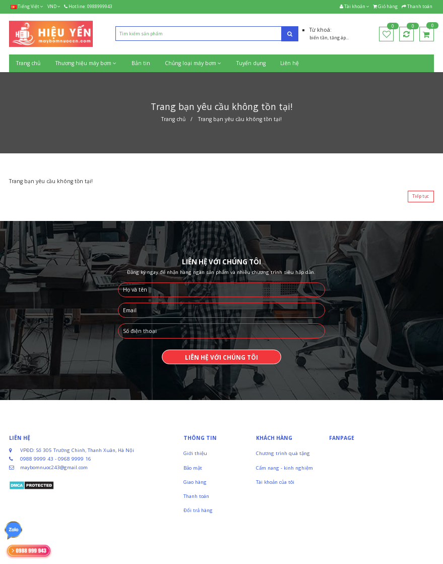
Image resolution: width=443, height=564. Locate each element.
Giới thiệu (195, 453)
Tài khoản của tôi (275, 482)
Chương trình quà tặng (283, 453)
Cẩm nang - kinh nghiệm (284, 468)
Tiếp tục (420, 196)
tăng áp (338, 38)
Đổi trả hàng (198, 510)
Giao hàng (195, 482)
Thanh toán (196, 496)
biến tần (318, 38)
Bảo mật (192, 468)
